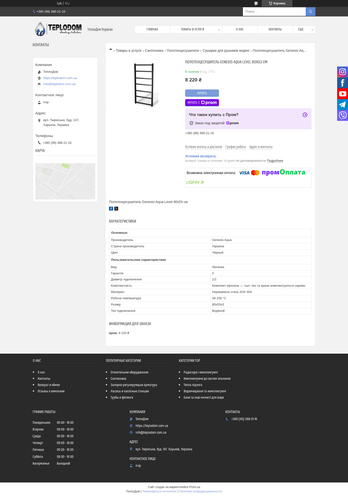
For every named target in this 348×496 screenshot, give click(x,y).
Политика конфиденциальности (200, 491)
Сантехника (154, 50)
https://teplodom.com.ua (60, 78)
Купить (202, 93)
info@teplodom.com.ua (59, 84)
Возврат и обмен (49, 385)
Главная (152, 29)
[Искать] (310, 11)
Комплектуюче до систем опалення (207, 379)
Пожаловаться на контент (159, 491)
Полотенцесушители (183, 50)
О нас (240, 29)
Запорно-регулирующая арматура (134, 385)
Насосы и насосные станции (130, 391)
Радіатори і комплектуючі (201, 372)
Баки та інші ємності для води (204, 398)
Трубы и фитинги (122, 398)
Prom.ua (194, 487)
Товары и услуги (192, 29)
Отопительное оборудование (129, 372)
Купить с (202, 103)
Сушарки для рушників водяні (226, 50)
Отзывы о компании (51, 391)
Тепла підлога (193, 385)
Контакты (275, 29)
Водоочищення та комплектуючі (205, 391)
